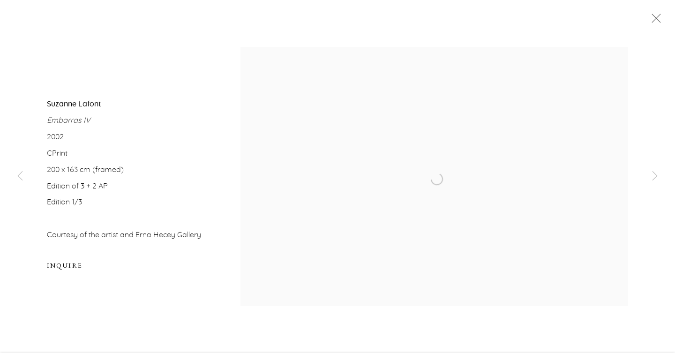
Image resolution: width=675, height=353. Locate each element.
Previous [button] (20, 176)
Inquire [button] (64, 267)
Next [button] (655, 176)
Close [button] (654, 21)
